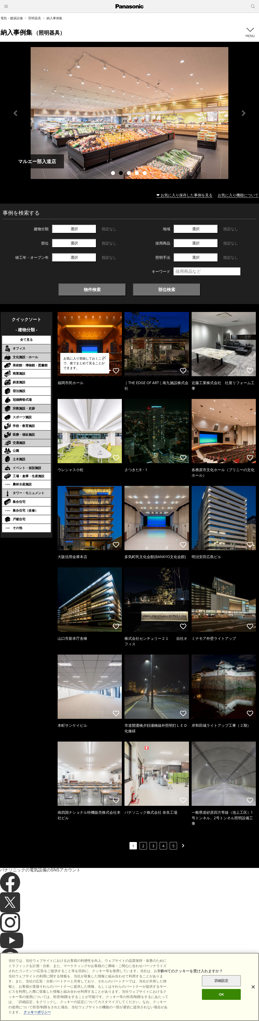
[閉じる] (253, 987)
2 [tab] (121, 173)
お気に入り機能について (238, 194)
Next (243, 113)
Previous (15, 113)
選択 (74, 228)
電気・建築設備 (12, 18)
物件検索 (92, 289)
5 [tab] (145, 173)
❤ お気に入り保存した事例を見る (184, 194)
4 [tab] (137, 173)
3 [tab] (129, 173)
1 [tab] (113, 173)
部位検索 (166, 289)
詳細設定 (222, 981)
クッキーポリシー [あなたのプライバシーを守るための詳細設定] (37, 1012)
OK (221, 994)
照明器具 (34, 18)
